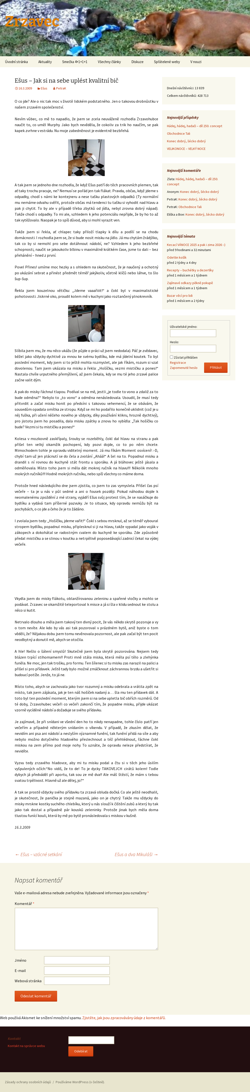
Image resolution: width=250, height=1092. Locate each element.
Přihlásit (216, 367)
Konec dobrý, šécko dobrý (186, 141)
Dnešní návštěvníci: (181, 88)
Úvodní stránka (16, 61)
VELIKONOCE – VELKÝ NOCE (186, 148)
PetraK (61, 88)
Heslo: (174, 342)
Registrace (178, 362)
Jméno (20, 960)
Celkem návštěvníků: (182, 95)
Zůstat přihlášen (186, 357)
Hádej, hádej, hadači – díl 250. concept (194, 126)
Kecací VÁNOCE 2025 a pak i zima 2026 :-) (196, 245)
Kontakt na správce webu (26, 1046)
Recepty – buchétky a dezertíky (190, 270)
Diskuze (137, 61)
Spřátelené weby (167, 61)
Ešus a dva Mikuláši (136, 854)
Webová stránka (28, 980)
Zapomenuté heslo (184, 367)
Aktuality (45, 61)
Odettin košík (177, 257)
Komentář (24, 903)
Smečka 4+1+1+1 (74, 61)
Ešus (44, 88)
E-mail (20, 970)
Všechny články (109, 61)
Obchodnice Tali (178, 133)
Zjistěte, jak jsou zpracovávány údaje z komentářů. (124, 1017)
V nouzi (195, 61)
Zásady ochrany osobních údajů (28, 1082)
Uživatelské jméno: (183, 326)
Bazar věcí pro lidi (180, 295)
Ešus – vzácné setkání (38, 854)
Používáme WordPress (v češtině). (80, 1082)
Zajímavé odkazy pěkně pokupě (190, 283)
